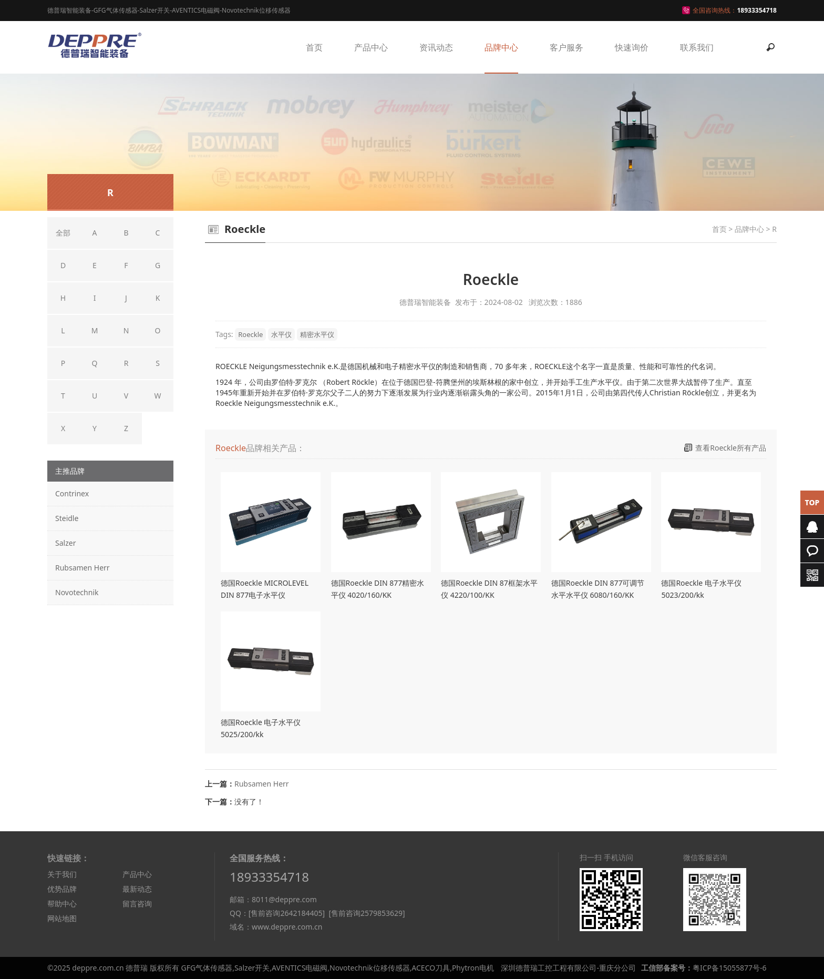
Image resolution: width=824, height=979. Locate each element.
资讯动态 (436, 47)
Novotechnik (76, 592)
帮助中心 (62, 904)
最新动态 (137, 889)
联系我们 (697, 47)
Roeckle (250, 334)
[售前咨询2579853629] (366, 913)
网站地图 (62, 918)
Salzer (65, 543)
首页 (314, 47)
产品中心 (371, 47)
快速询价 (631, 47)
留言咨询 (137, 904)
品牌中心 (501, 47)
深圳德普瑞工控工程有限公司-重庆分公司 (568, 968)
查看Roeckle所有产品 (730, 448)
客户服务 (566, 47)
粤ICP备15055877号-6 (730, 968)
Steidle (66, 518)
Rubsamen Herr (82, 568)
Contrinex (72, 493)
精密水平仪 (317, 334)
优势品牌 (62, 889)
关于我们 (62, 874)
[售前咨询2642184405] (287, 913)
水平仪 (281, 334)
